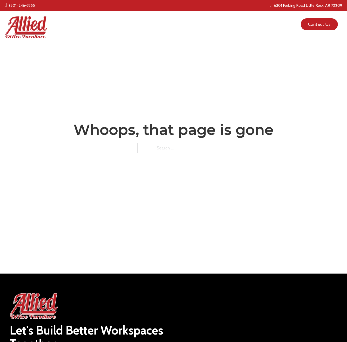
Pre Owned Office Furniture (197, 21)
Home (108, 21)
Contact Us (319, 24)
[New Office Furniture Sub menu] (162, 21)
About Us (237, 21)
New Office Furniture (140, 21)
